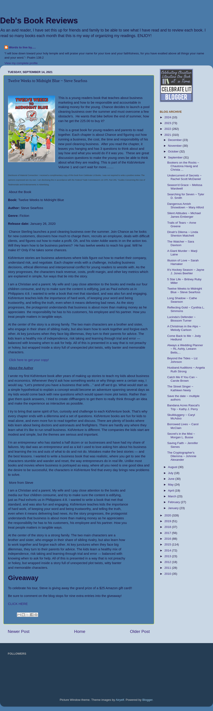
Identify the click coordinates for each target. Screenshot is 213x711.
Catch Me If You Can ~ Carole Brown (182, 378)
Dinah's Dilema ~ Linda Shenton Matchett (182, 233)
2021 (168, 134)
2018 (168, 527)
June (171, 478)
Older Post (140, 631)
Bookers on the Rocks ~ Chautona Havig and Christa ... (183, 166)
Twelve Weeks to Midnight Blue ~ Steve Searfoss (184, 290)
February (174, 502)
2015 (168, 544)
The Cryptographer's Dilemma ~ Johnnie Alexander (181, 456)
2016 (168, 538)
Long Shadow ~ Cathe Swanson (182, 299)
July (171, 473)
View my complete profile (21, 63)
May (171, 484)
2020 (168, 515)
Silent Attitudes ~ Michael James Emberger (184, 214)
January (173, 508)
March (172, 496)
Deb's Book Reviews (39, 20)
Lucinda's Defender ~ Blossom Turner (181, 318)
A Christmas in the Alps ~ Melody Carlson (184, 328)
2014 (168, 550)
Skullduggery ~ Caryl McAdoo (181, 416)
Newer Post (19, 631)
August (173, 467)
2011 (168, 567)
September (175, 157)
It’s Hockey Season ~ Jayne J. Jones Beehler (185, 271)
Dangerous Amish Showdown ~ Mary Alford (185, 205)
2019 (168, 521)
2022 (168, 128)
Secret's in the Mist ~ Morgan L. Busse (181, 435)
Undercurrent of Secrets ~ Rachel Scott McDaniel (184, 177)
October (173, 151)
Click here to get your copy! (29, 360)
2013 (168, 556)
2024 (168, 117)
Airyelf (120, 699)
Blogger (147, 699)
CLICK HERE (18, 604)
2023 (168, 123)
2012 (168, 562)
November (175, 145)
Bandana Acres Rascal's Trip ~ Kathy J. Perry (183, 407)
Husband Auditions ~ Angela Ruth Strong (186, 369)
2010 (168, 573)
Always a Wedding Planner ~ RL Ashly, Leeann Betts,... (185, 349)
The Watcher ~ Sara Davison (180, 243)
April (171, 490)
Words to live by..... (22, 47)
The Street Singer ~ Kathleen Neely (180, 388)
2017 (168, 533)
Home (79, 631)
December (175, 140)
